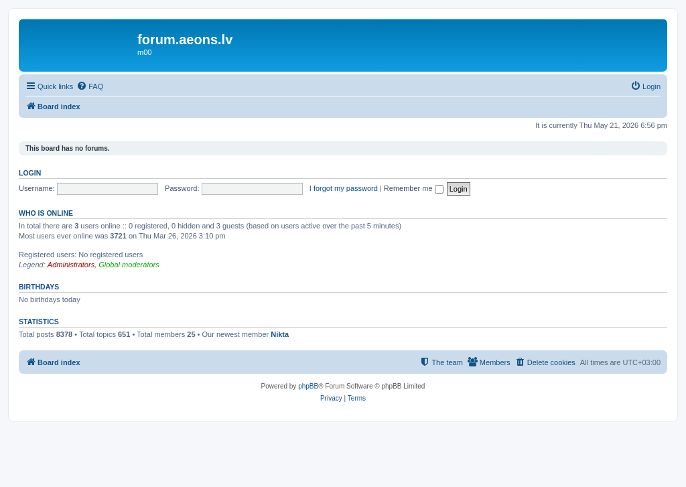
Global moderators (128, 265)
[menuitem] (89, 86)
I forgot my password (344, 188)
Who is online (46, 213)
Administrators (71, 265)
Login (30, 173)
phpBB (308, 386)
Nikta (280, 334)
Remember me (413, 188)
